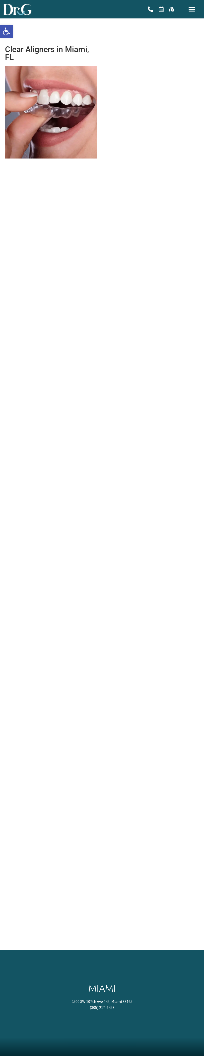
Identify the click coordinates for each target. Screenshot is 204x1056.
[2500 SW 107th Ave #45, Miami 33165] (102, 912)
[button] (192, 9)
